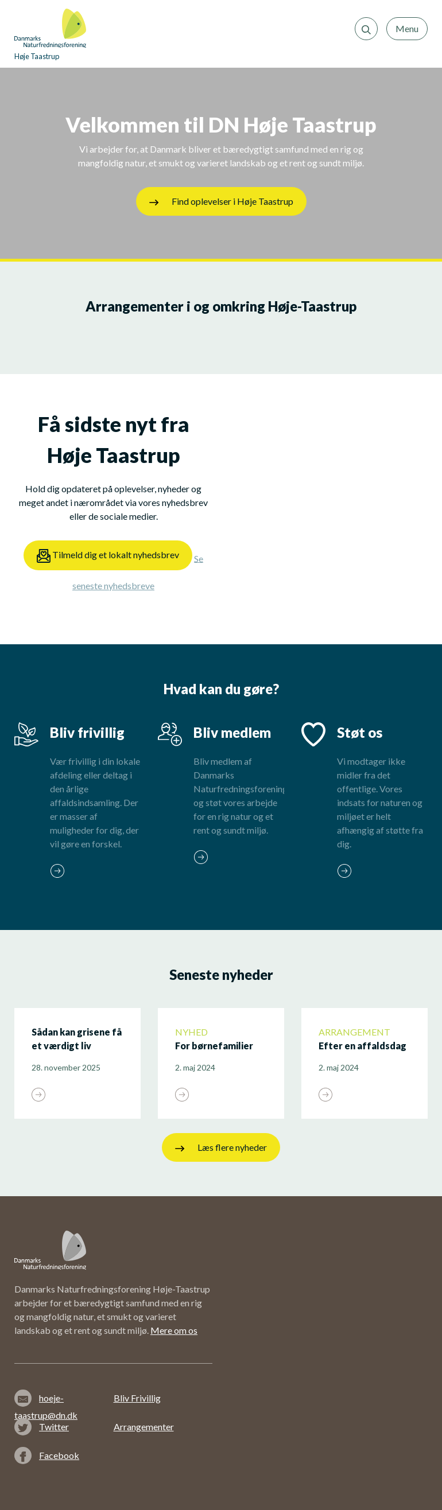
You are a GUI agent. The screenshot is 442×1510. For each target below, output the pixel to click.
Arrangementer (144, 1426)
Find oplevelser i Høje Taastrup (221, 201)
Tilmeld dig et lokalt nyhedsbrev (108, 556)
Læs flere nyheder (221, 1147)
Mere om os (173, 1330)
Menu (407, 28)
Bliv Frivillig (137, 1397)
